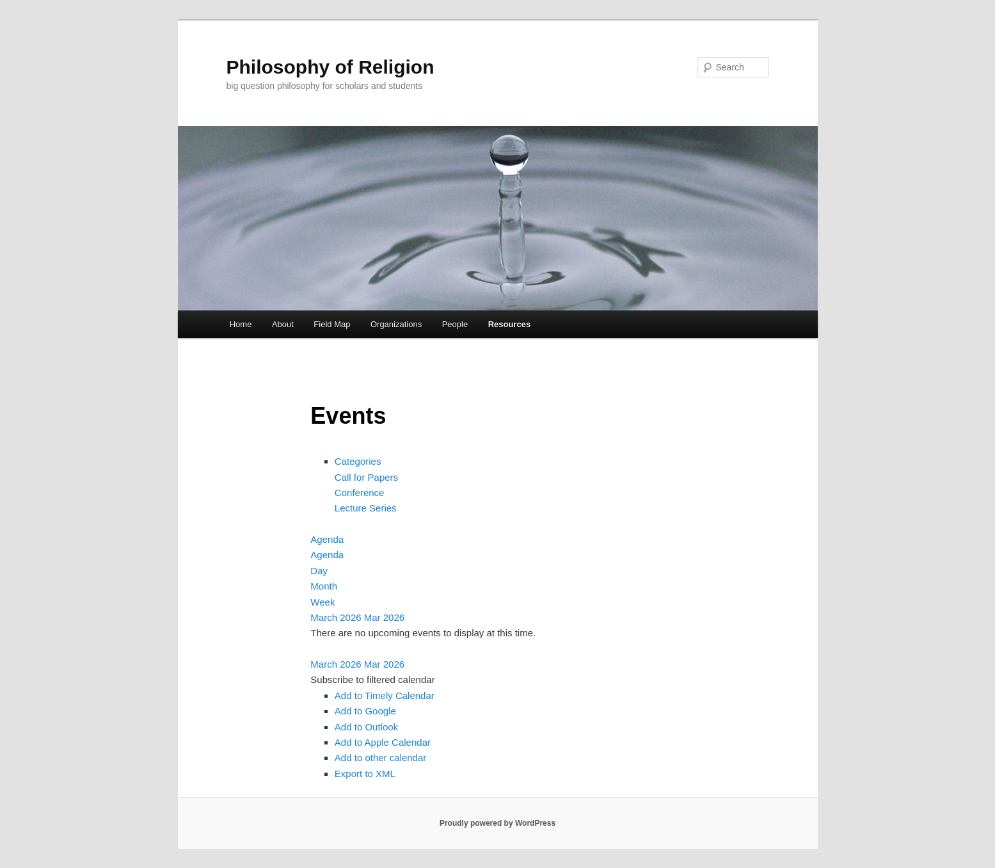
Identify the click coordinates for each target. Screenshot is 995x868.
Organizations (396, 324)
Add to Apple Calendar (383, 742)
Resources (509, 324)
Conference (360, 492)
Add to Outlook (366, 726)
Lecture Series (366, 507)
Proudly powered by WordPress (497, 823)
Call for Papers (366, 477)
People (455, 324)
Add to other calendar (380, 757)
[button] (372, 679)
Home (241, 324)
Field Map (332, 324)
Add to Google (365, 710)
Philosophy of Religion (330, 66)
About (283, 324)
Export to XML (365, 773)
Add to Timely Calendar (384, 695)
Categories (358, 461)
